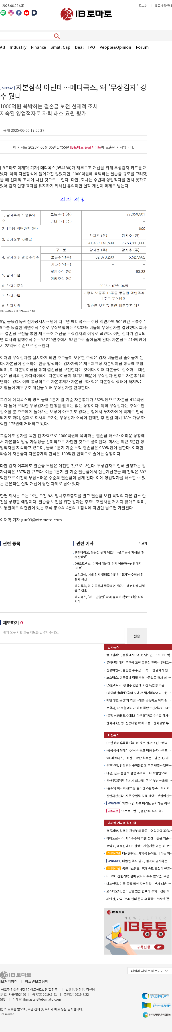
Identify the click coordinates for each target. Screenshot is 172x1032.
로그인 (143, 5)
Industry (18, 47)
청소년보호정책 (36, 981)
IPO (91, 47)
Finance (38, 47)
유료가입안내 (163, 5)
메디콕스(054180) (55, 167)
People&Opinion (115, 47)
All (2, 47)
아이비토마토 (86, 14)
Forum (142, 47)
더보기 (143, 543)
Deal (79, 47)
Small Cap (60, 47)
